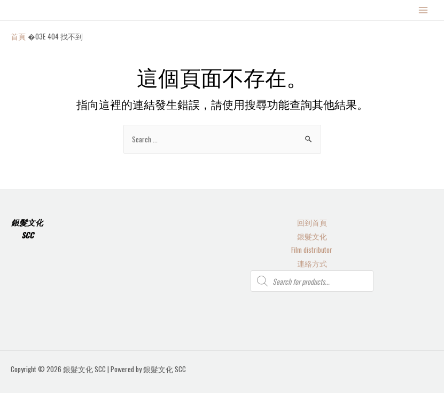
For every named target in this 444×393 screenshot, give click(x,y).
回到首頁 (312, 222)
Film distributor (311, 249)
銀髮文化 (312, 236)
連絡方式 (312, 263)
